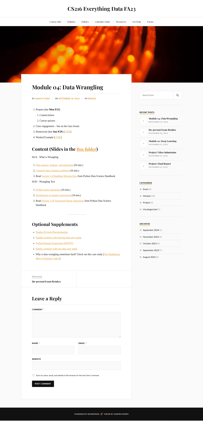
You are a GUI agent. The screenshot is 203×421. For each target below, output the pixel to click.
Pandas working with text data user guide (56, 248)
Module (92, 98)
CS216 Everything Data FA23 (101, 8)
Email (83, 343)
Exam (145, 189)
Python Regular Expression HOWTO (54, 243)
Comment (38, 309)
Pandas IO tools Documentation (52, 232)
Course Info (55, 21)
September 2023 (151, 250)
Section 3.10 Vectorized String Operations (63, 200)
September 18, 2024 (69, 98)
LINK (67, 131)
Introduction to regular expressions (53, 195)
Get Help (136, 21)
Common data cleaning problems (52, 170)
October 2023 (150, 243)
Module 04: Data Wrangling (71, 87)
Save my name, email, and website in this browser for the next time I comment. (67, 375)
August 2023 (149, 257)
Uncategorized (150, 209)
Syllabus (71, 21)
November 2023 (151, 236)
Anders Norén (121, 414)
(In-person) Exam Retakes (46, 281)
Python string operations (48, 189)
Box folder (87, 149)
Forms (150, 21)
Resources (121, 21)
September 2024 (151, 230)
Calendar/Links (102, 21)
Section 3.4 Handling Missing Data (59, 176)
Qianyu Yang (42, 98)
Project (146, 202)
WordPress (93, 414)
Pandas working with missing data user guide (58, 237)
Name (36, 343)
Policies (85, 21)
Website (36, 359)
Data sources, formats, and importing (54, 165)
